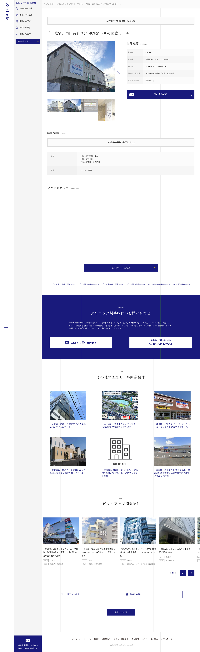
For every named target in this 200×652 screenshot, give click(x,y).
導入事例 (135, 639)
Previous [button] (44, 74)
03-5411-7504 (160, 342)
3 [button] (175, 572)
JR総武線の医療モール (160, 284)
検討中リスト (23, 41)
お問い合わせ (166, 639)
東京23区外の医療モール (66, 284)
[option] (81, 67)
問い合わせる (173, 94)
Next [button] (118, 74)
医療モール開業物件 (57, 4)
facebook (7, 647)
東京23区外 (71, 4)
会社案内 (154, 639)
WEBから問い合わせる (81, 342)
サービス (87, 639)
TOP (46, 4)
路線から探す (133, 594)
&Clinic (7, 11)
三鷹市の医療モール (90, 284)
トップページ (75, 639)
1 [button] (170, 572)
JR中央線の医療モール (114, 284)
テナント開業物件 (121, 639)
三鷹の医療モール (137, 284)
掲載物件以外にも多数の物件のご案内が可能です (28, 646)
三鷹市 (79, 4)
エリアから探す (70, 594)
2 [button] (172, 572)
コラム (144, 639)
